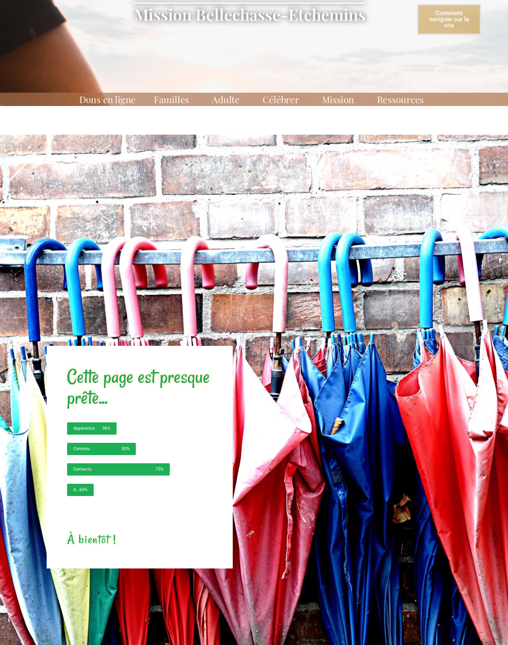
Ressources (403, 99)
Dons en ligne (107, 99)
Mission (340, 99)
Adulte (228, 99)
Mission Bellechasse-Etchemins (250, 14)
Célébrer (283, 99)
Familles (173, 99)
